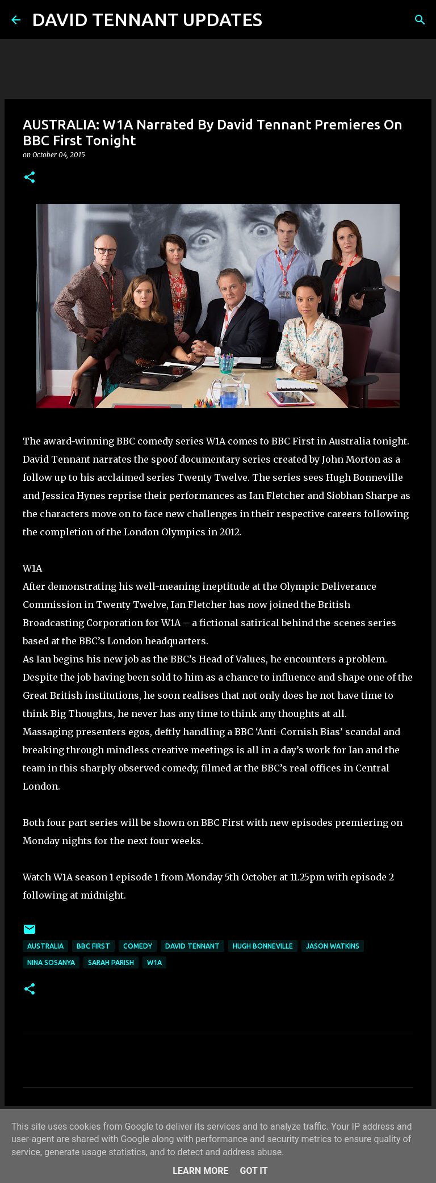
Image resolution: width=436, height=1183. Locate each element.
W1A (154, 962)
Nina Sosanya (51, 962)
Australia (45, 946)
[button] (29, 178)
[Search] (278, 19)
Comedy (137, 946)
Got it (253, 1170)
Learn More (200, 1170)
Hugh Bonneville (263, 946)
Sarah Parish (111, 962)
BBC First (93, 946)
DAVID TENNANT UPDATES (147, 19)
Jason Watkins (332, 946)
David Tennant (192, 946)
